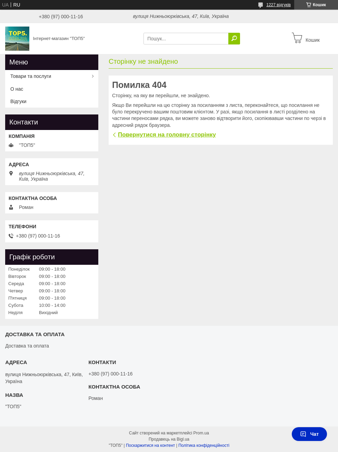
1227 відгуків (278, 4)
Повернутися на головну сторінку (167, 134)
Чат (309, 434)
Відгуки (18, 101)
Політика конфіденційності (203, 445)
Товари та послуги (30, 76)
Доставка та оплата (27, 346)
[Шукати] (234, 38)
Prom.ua (201, 433)
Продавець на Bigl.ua (169, 439)
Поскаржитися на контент (150, 445)
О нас (16, 89)
